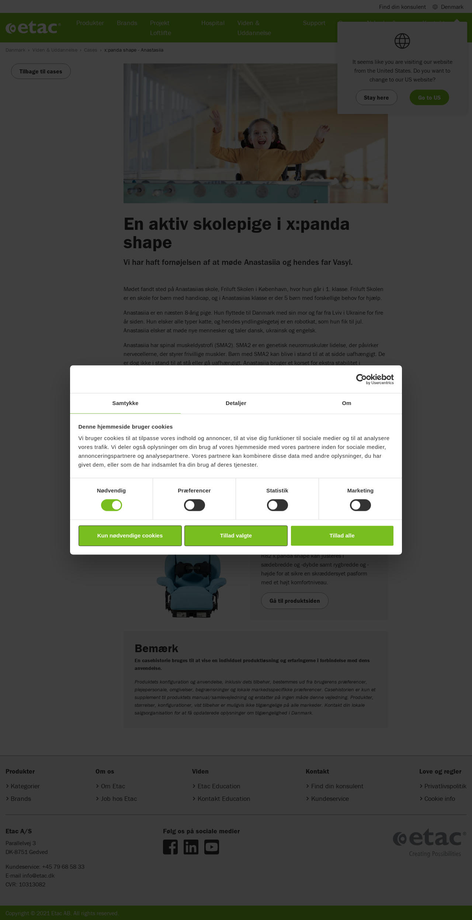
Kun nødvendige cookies (130, 535)
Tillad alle (341, 535)
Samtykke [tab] (125, 403)
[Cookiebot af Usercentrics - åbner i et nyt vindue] (361, 379)
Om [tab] (346, 403)
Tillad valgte (236, 535)
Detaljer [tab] (236, 403)
